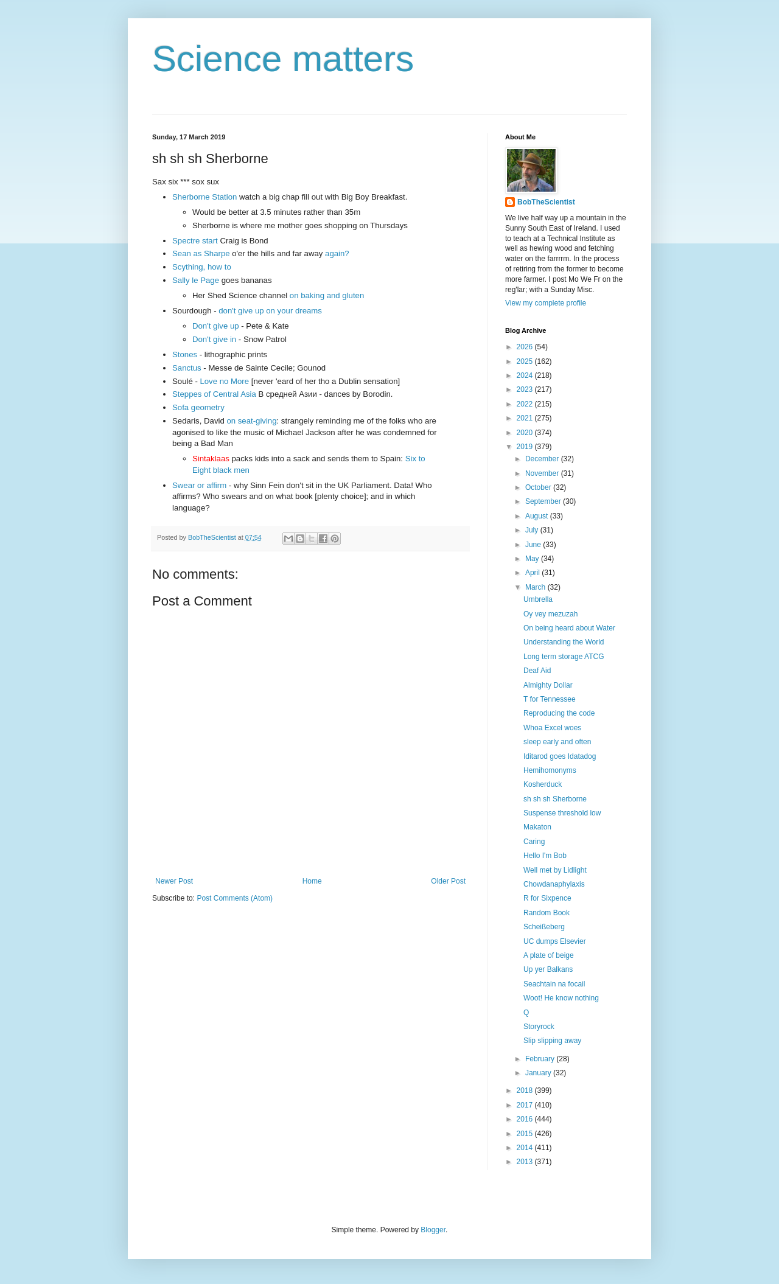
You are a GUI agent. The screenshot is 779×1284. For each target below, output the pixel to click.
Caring (534, 841)
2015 (526, 1133)
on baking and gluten (327, 295)
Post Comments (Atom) (235, 898)
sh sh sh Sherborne (555, 799)
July (532, 530)
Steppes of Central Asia (214, 394)
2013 (526, 1161)
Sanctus (186, 367)
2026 (526, 347)
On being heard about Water (569, 628)
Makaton (537, 827)
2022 (526, 404)
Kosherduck (542, 784)
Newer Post (174, 881)
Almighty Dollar (548, 685)
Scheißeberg (544, 927)
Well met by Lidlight (555, 870)
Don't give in (214, 339)
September (544, 501)
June (534, 544)
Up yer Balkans (548, 969)
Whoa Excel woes (552, 728)
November (543, 473)
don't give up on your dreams (270, 310)
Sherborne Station (204, 196)
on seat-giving (251, 420)
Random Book (546, 913)
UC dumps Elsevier (554, 941)
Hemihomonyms (549, 770)
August (537, 516)
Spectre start (195, 240)
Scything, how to (201, 266)
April (533, 572)
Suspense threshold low (562, 813)
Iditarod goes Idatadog (559, 756)
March (536, 587)
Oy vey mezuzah (550, 614)
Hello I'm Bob (545, 855)
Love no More (224, 381)
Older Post (448, 881)
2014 (526, 1147)
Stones (184, 354)
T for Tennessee (549, 699)
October (539, 487)
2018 (526, 1090)
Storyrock (538, 1026)
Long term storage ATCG (563, 656)
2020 (526, 432)
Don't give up (215, 325)
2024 (526, 375)
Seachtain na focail (554, 984)
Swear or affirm (199, 485)
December (543, 459)
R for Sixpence (547, 898)
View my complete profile (545, 303)
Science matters (283, 58)
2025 (526, 361)
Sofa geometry (198, 407)
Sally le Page (195, 280)
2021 (526, 418)
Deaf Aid (537, 670)
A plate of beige (548, 955)
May (533, 558)
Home (312, 881)
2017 (526, 1105)
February (540, 1059)
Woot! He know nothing (561, 998)
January (539, 1073)
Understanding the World (563, 642)
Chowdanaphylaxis (554, 884)
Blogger (433, 1230)
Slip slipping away (552, 1040)
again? (337, 253)
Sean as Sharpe (201, 253)
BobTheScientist (546, 202)
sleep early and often (557, 742)
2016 (526, 1119)
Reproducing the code (559, 713)
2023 (526, 389)
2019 (526, 446)
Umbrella (538, 599)
